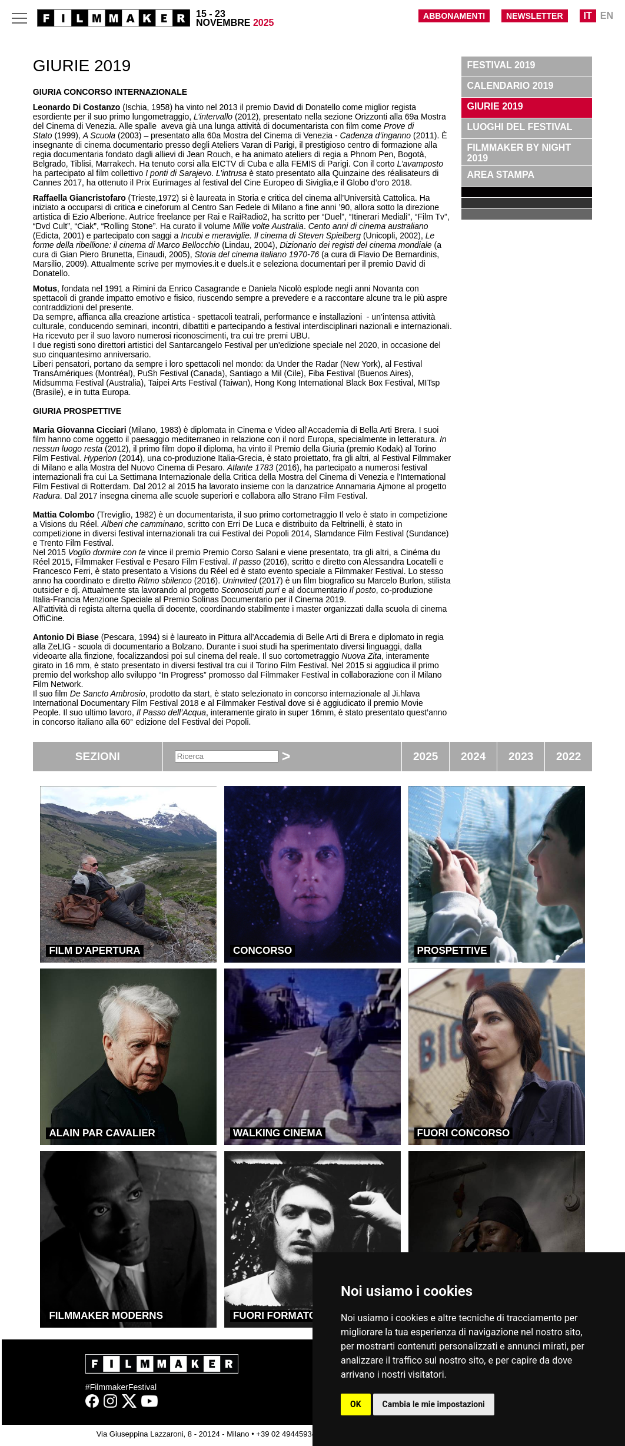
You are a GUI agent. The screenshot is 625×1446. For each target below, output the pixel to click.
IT (588, 16)
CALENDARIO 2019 (510, 86)
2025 (425, 756)
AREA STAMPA (500, 175)
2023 (520, 756)
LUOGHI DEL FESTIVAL (520, 127)
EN (606, 16)
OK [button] (355, 1404)
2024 (473, 756)
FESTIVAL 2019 (501, 65)
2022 (568, 756)
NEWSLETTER (534, 16)
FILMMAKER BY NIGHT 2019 (519, 152)
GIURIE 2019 (495, 106)
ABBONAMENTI (454, 16)
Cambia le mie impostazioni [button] (434, 1404)
